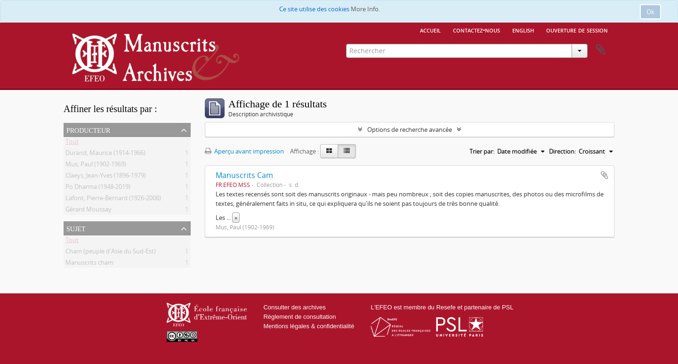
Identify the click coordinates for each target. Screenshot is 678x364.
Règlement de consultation (299, 316)
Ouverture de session (577, 29)
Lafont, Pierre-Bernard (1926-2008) (113, 199)
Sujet (75, 228)
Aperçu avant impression (244, 151)
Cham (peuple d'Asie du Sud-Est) (110, 253)
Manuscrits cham (89, 264)
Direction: (562, 151)
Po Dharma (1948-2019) (97, 188)
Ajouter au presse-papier (604, 175)
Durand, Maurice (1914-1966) (105, 154)
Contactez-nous (476, 29)
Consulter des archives (294, 307)
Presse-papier (601, 50)
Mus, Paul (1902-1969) (95, 166)
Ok (650, 12)
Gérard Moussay (88, 211)
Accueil (430, 29)
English (523, 29)
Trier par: (481, 151)
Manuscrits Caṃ (244, 175)
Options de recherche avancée (409, 129)
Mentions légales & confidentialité (308, 326)
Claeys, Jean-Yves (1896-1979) (105, 177)
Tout (72, 143)
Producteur (88, 129)
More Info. (365, 9)
